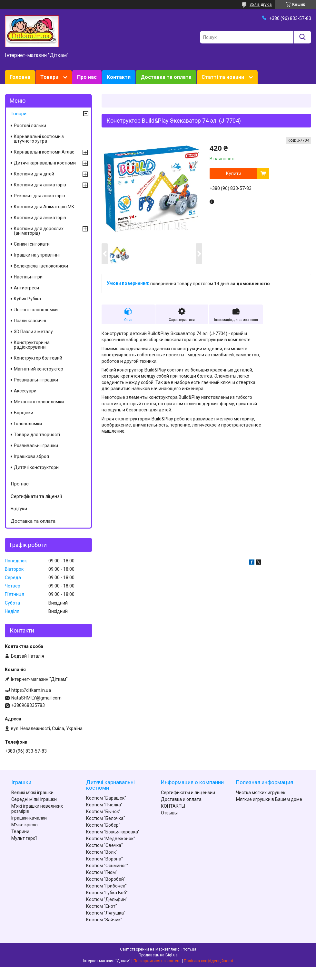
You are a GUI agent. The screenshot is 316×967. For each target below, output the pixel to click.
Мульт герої (24, 838)
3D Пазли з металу (33, 331)
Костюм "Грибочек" (106, 885)
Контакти (119, 77)
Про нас (87, 77)
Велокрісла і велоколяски (41, 265)
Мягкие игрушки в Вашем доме (269, 799)
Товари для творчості (37, 434)
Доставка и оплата (181, 799)
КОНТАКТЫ (173, 806)
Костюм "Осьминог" (107, 865)
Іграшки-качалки (29, 818)
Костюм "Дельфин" (106, 899)
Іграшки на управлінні (37, 255)
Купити (233, 173)
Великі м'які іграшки (32, 792)
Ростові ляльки (30, 125)
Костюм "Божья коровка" (113, 831)
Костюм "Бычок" (103, 811)
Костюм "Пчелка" (104, 804)
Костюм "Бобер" (103, 825)
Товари (49, 77)
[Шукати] (302, 37)
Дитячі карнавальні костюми (45, 162)
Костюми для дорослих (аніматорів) (39, 231)
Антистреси (26, 287)
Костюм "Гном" (101, 872)
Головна (20, 77)
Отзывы (169, 812)
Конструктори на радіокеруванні (32, 345)
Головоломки (28, 423)
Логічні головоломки (36, 309)
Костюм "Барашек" (106, 798)
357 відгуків (261, 4)
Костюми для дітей (34, 173)
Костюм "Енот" (101, 906)
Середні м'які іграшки (34, 799)
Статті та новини (223, 77)
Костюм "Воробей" (105, 879)
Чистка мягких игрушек (260, 792)
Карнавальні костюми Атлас (44, 152)
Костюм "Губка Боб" (107, 892)
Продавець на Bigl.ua (158, 955)
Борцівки (23, 412)
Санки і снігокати (32, 244)
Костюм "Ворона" (104, 858)
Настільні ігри (28, 276)
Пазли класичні (30, 320)
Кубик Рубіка (27, 298)
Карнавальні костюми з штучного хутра (39, 139)
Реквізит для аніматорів (39, 195)
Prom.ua (189, 949)
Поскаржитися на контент (157, 961)
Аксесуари (25, 390)
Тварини (20, 831)
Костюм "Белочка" (105, 818)
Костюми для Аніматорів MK (44, 206)
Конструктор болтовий (38, 358)
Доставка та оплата (166, 77)
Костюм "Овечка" (104, 845)
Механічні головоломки (39, 401)
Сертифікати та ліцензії (36, 496)
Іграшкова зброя (31, 456)
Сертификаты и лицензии (188, 792)
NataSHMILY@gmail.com (36, 697)
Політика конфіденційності (208, 961)
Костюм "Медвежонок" (110, 838)
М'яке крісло (24, 824)
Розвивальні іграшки (36, 379)
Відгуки (19, 509)
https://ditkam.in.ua (31, 690)
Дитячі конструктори (36, 467)
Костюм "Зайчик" (104, 919)
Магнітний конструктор (38, 368)
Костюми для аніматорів (40, 184)
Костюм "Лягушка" (105, 912)
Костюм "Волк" (101, 852)
